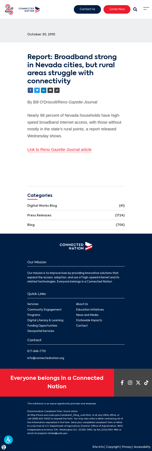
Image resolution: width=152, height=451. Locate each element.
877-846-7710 (36, 351)
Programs (33, 315)
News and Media (87, 315)
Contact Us (87, 9)
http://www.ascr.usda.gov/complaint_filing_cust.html (60, 415)
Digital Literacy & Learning (45, 320)
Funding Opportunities (42, 326)
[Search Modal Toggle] (135, 9)
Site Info (98, 447)
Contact (82, 326)
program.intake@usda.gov (52, 433)
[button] (8, 439)
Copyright (113, 447)
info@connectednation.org (45, 358)
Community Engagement (44, 310)
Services (33, 304)
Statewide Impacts (89, 320)
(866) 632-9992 (41, 419)
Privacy (127, 447)
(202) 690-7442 (110, 430)
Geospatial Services (40, 331)
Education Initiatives (90, 310)
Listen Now (117, 9)
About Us (82, 304)
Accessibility (142, 447)
